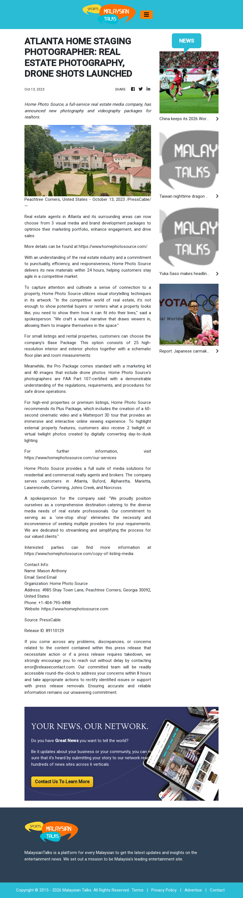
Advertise (193, 890)
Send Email (46, 577)
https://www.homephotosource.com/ (113, 246)
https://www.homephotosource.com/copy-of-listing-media (78, 553)
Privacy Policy (164, 890)
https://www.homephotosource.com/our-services (70, 457)
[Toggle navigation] (146, 14)
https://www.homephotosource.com (74, 608)
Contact (217, 890)
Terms (137, 890)
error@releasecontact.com (49, 667)
